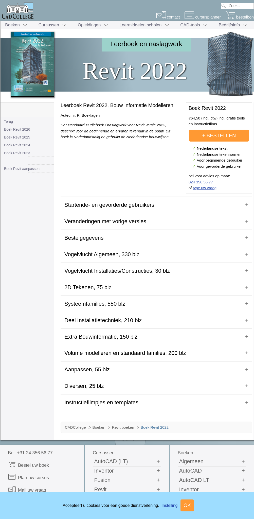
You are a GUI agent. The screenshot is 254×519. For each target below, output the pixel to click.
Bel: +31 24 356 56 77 (30, 419)
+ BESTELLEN (219, 135)
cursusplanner (202, 17)
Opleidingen (89, 25)
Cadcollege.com (28, 481)
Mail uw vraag (27, 456)
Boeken (12, 25)
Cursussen (49, 25)
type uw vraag (204, 188)
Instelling (169, 505)
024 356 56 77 (201, 182)
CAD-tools (190, 25)
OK (187, 505)
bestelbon (239, 17)
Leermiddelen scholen (140, 25)
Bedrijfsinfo (229, 25)
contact (168, 17)
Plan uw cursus (28, 443)
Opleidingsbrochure (32, 468)
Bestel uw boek (28, 431)
